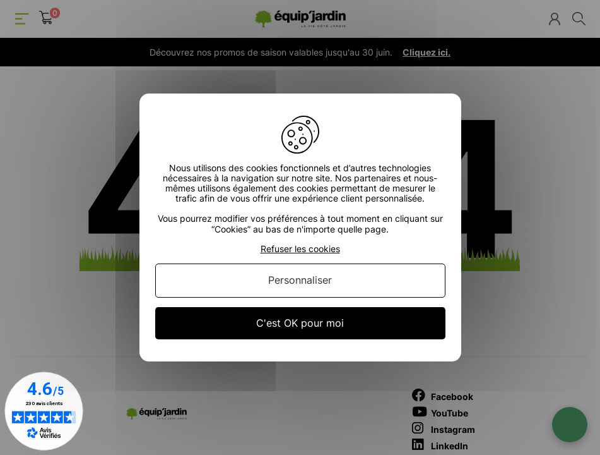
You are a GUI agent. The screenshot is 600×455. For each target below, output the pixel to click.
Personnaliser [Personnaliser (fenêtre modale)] (300, 280)
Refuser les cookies (300, 249)
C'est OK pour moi (300, 323)
